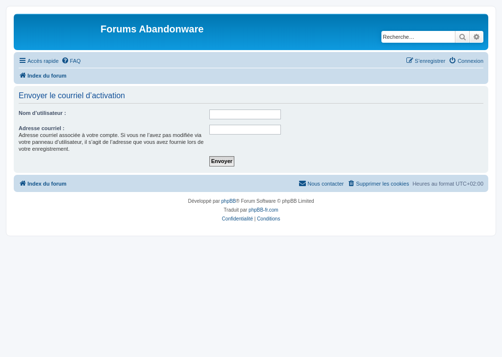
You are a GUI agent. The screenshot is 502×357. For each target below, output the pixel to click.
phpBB (228, 201)
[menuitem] (71, 61)
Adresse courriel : (42, 128)
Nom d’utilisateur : (42, 113)
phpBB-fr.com (263, 210)
